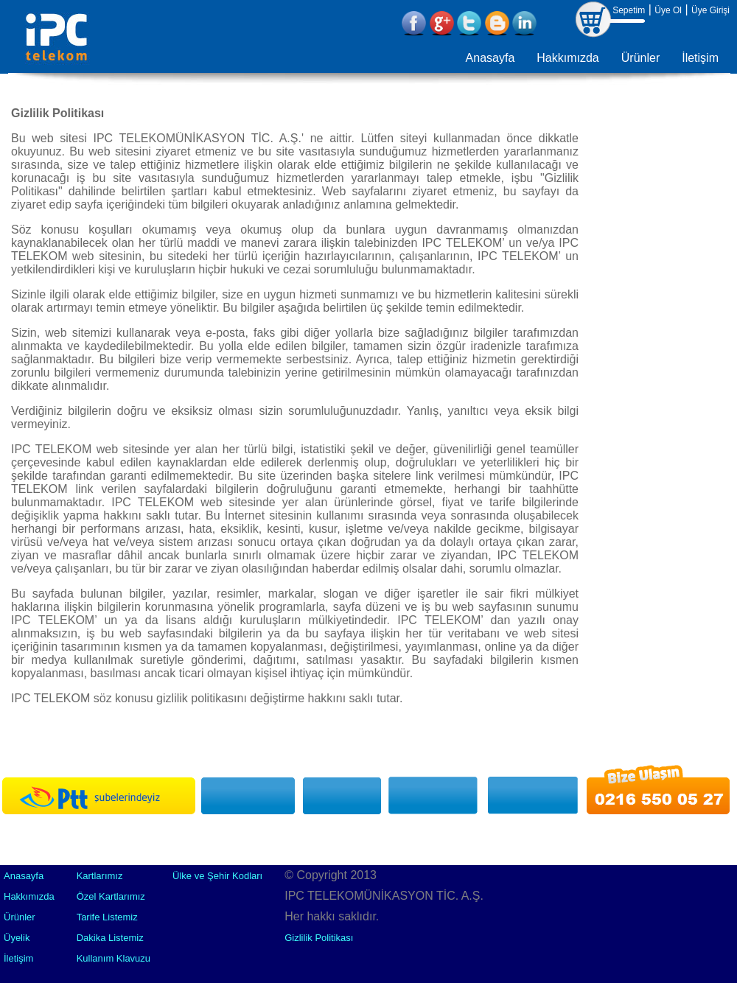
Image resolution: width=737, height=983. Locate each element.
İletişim (700, 58)
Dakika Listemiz (110, 937)
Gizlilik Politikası (318, 937)
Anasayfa (490, 58)
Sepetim (628, 10)
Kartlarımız (100, 875)
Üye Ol (668, 10)
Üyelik (16, 937)
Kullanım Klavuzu (113, 958)
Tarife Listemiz (107, 917)
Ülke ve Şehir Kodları (217, 875)
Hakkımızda (567, 58)
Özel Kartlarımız (111, 896)
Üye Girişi (710, 10)
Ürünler (640, 58)
